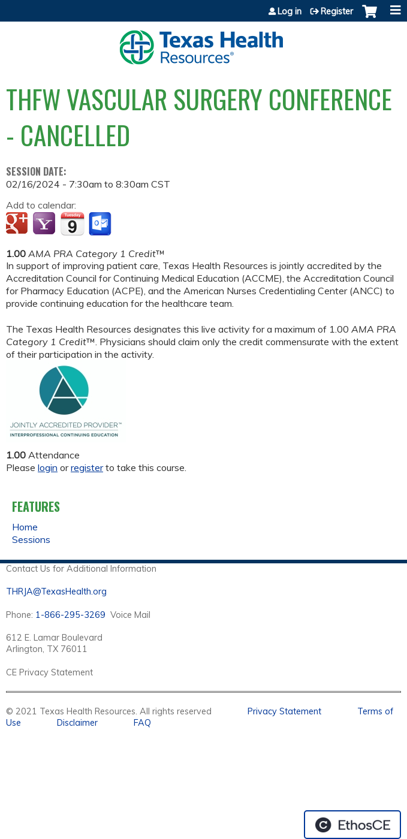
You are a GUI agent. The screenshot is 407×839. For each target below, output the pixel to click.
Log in (290, 11)
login (48, 467)
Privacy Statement (284, 711)
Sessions (31, 539)
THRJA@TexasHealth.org (56, 591)
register (87, 467)
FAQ (142, 722)
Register (337, 11)
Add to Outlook (101, 224)
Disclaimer (77, 722)
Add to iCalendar (72, 224)
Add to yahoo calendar (45, 224)
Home (25, 527)
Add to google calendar (18, 224)
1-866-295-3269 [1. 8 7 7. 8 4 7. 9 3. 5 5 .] (70, 614)
